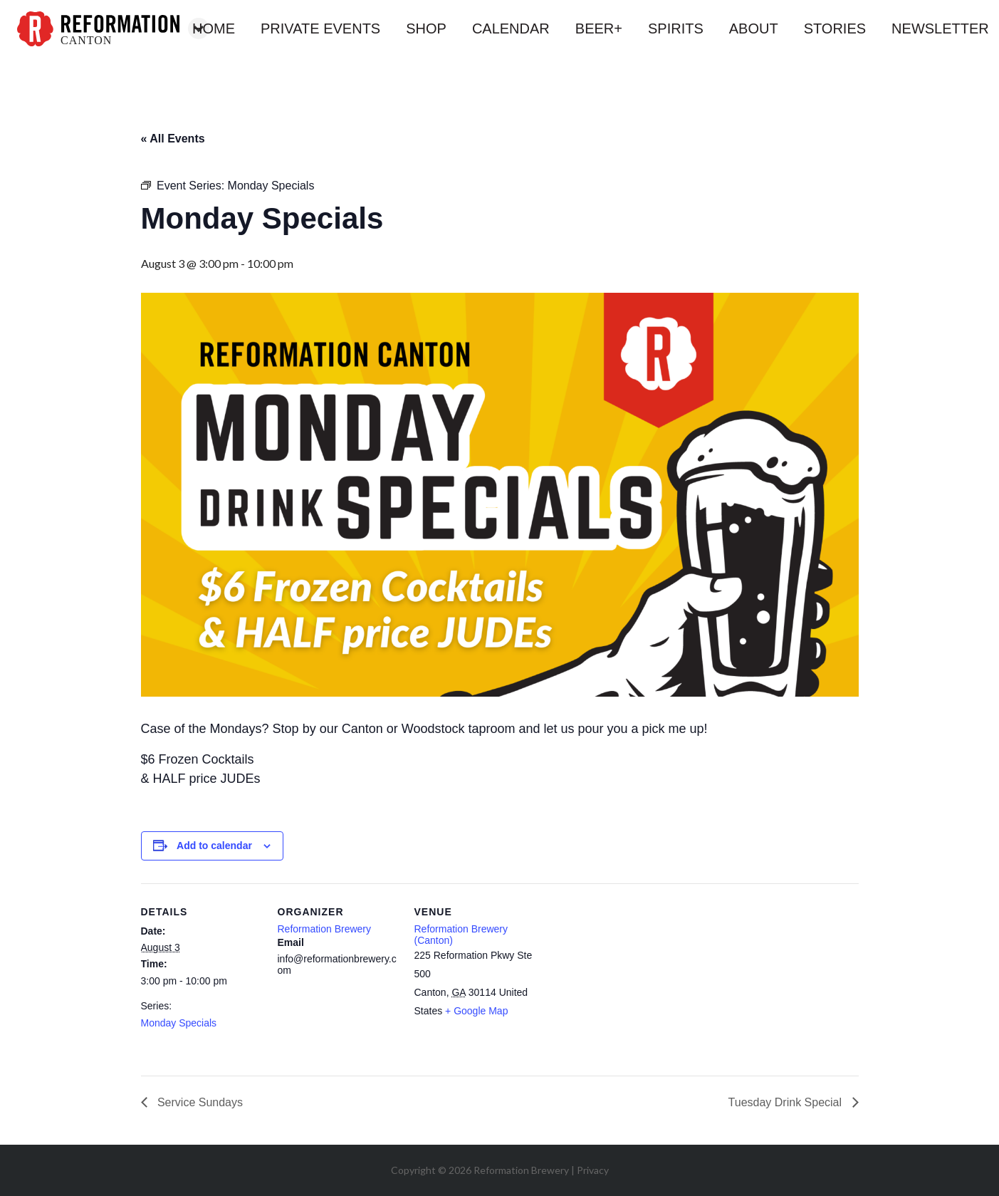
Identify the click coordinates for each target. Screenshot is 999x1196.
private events (320, 28)
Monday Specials (179, 1023)
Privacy (593, 1170)
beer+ (598, 28)
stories (835, 28)
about (753, 28)
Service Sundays (199, 1102)
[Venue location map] (626, 981)
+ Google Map (476, 1010)
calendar (511, 28)
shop (426, 28)
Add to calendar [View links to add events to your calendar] (214, 845)
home (213, 28)
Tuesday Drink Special (786, 1102)
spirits (676, 28)
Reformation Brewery (325, 929)
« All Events (173, 138)
